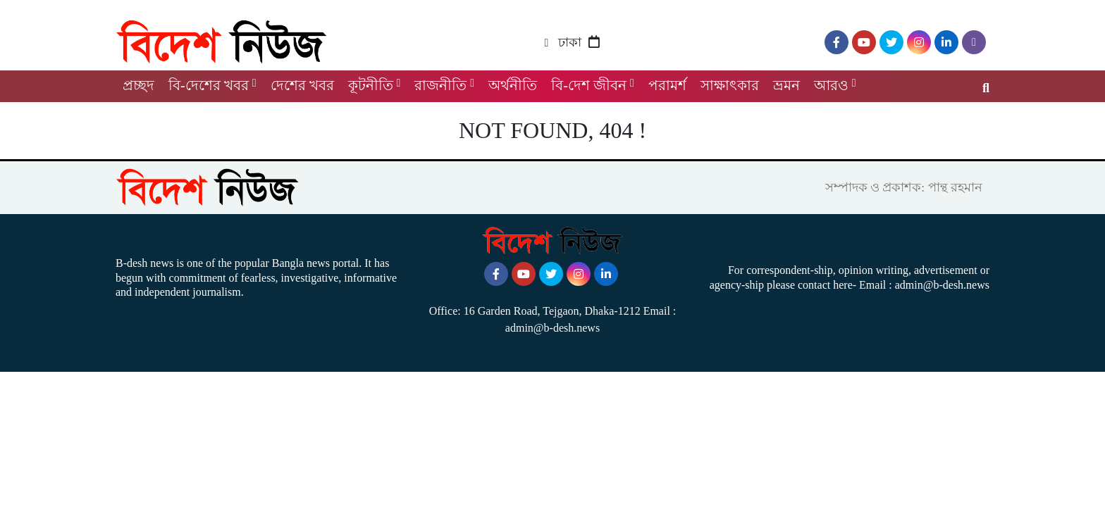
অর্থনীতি (512, 85)
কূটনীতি (370, 85)
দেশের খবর (302, 85)
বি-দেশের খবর (208, 85)
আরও (831, 85)
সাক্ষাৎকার (729, 85)
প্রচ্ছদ (138, 85)
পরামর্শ (667, 85)
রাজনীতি (440, 85)
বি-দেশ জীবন (588, 85)
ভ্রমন (786, 85)
